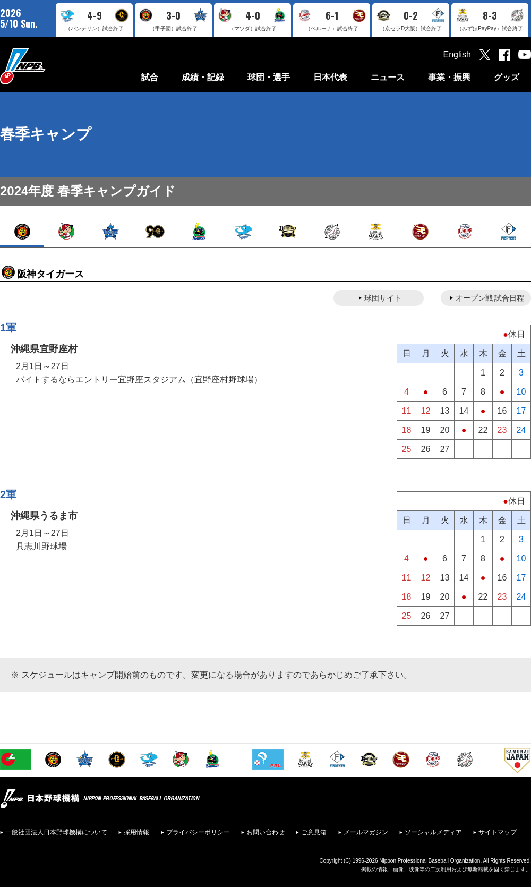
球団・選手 (268, 77)
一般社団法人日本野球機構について (56, 832)
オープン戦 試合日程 (490, 298)
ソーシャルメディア (433, 832)
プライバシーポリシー (198, 832)
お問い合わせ (265, 832)
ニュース (388, 77)
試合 (149, 77)
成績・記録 (203, 77)
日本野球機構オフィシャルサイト (49, 66)
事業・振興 (449, 77)
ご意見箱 (314, 832)
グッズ (506, 77)
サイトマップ (497, 832)
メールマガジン (366, 832)
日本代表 (330, 77)
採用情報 (136, 832)
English (457, 54)
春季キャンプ (45, 134)
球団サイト (382, 298)
